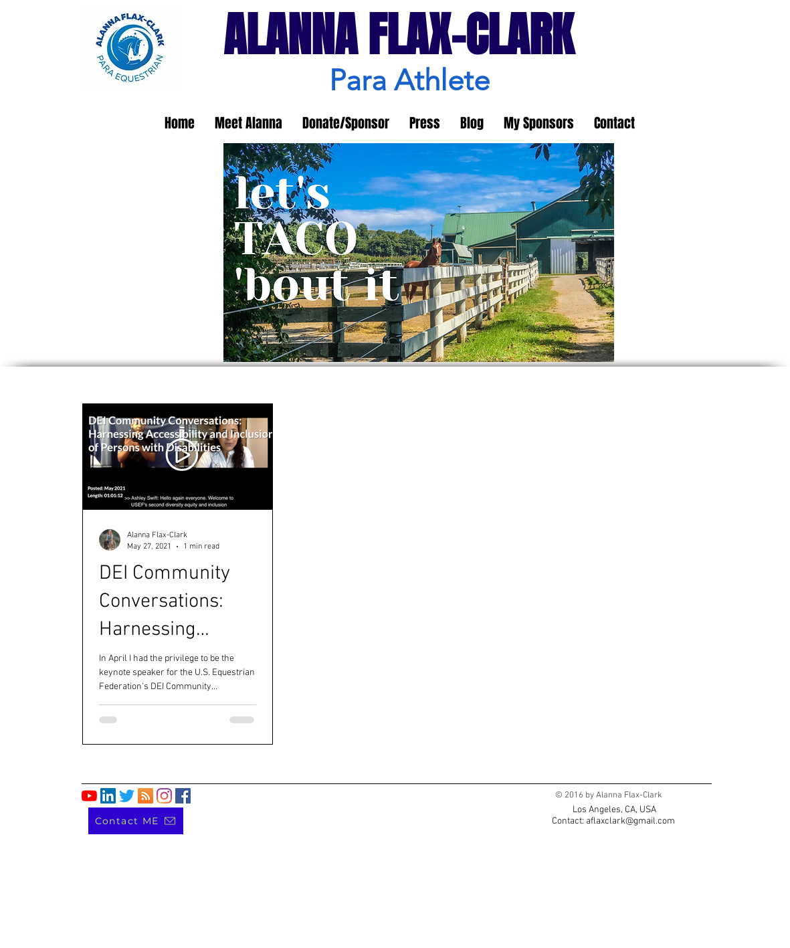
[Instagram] (164, 795)
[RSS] (145, 795)
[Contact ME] (135, 821)
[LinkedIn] (108, 795)
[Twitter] (126, 795)
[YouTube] (89, 795)
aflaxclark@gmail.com (630, 821)
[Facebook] (183, 795)
